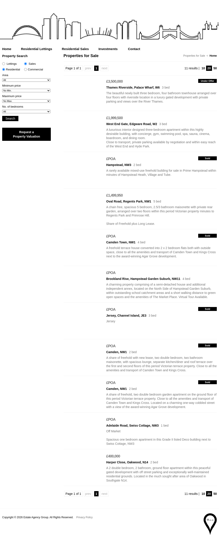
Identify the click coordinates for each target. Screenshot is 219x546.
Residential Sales (75, 49)
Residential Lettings (36, 49)
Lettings (9, 63)
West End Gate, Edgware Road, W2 (131, 124)
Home (6, 49)
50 (215, 68)
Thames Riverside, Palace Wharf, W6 (133, 87)
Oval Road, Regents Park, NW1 (128, 201)
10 (203, 68)
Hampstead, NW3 (118, 165)
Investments (108, 49)
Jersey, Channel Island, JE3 (126, 315)
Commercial (33, 69)
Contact (134, 49)
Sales (30, 63)
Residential (11, 69)
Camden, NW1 (116, 352)
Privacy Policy (84, 517)
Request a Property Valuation (26, 134)
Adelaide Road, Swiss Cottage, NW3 (132, 425)
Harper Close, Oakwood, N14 (127, 462)
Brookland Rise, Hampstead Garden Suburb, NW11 (143, 279)
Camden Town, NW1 (121, 242)
